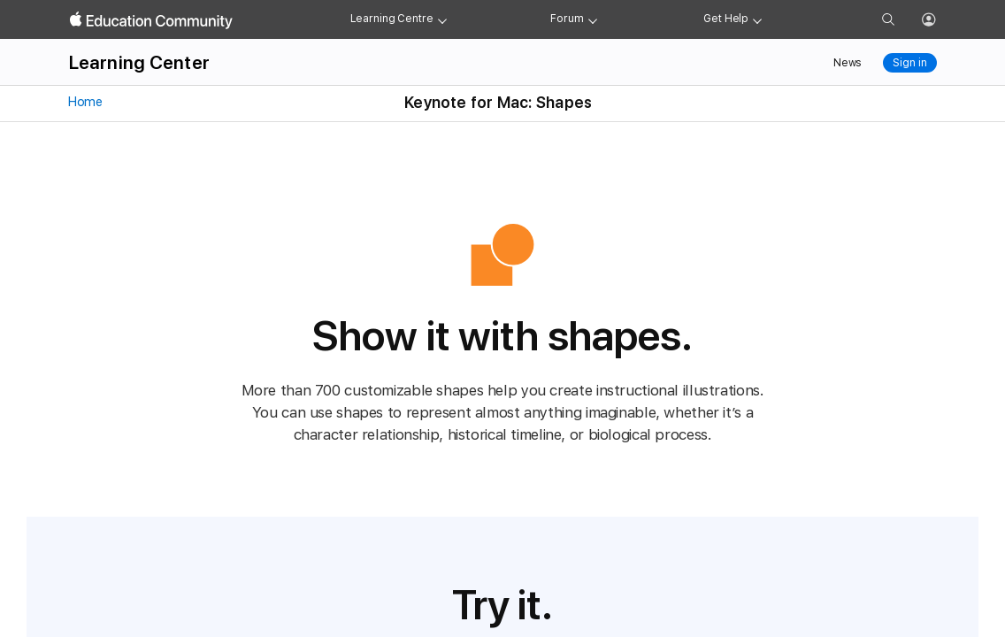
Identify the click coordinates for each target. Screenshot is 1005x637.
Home (84, 102)
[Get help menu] (757, 19)
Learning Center (139, 62)
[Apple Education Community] (151, 20)
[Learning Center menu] (442, 19)
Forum (566, 18)
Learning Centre (391, 18)
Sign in (909, 63)
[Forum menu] (592, 19)
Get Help (725, 18)
